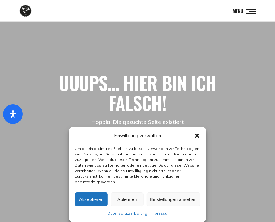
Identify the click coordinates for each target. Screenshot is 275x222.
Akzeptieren (91, 199)
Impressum (160, 213)
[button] (197, 136)
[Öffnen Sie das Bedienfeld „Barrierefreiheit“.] (13, 114)
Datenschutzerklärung (127, 213)
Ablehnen (127, 199)
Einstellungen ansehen (173, 199)
